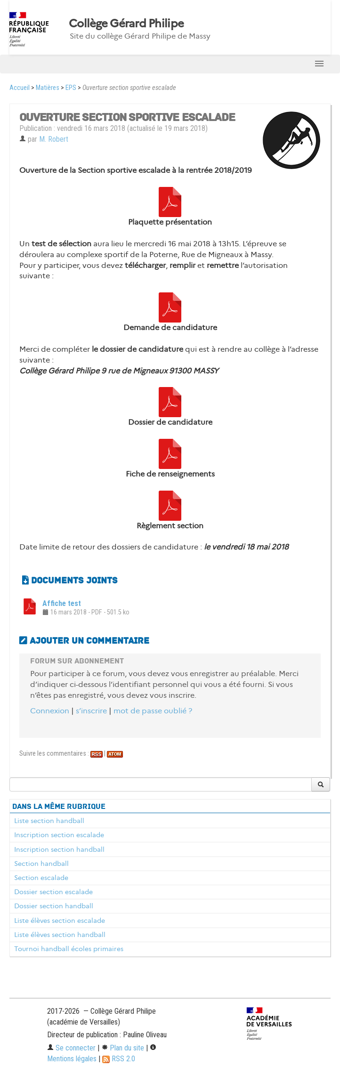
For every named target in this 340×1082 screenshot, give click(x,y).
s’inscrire (91, 710)
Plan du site (122, 1047)
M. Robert (53, 139)
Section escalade (41, 877)
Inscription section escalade (59, 835)
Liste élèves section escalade (59, 920)
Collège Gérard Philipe (126, 23)
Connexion (49, 710)
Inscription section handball (59, 849)
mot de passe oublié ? (152, 710)
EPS (70, 88)
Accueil (19, 88)
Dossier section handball (53, 906)
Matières (47, 88)
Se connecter (71, 1047)
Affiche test (61, 603)
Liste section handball (49, 820)
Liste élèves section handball (59, 934)
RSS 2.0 (118, 1058)
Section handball (41, 863)
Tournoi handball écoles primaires (68, 949)
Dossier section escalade (53, 892)
